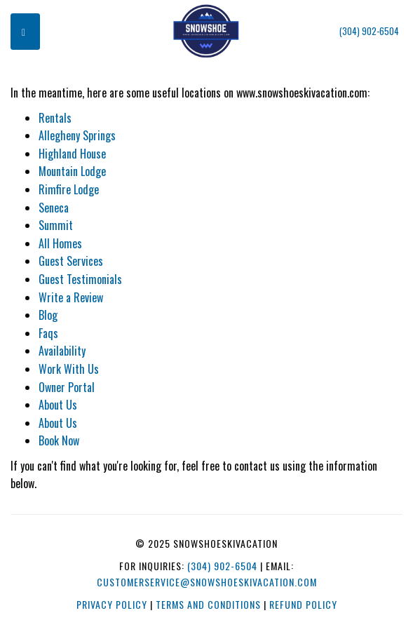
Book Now (59, 440)
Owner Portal (67, 387)
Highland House (72, 153)
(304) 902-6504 (369, 31)
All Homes (60, 243)
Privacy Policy (111, 604)
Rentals (55, 117)
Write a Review (71, 297)
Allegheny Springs (77, 135)
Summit (56, 225)
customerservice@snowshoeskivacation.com (207, 581)
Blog (48, 314)
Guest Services (71, 260)
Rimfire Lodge (69, 189)
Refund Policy (303, 604)
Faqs (48, 333)
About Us (58, 404)
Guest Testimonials (80, 279)
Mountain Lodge (72, 171)
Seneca (54, 207)
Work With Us (69, 368)
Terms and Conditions (208, 604)
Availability (62, 350)
